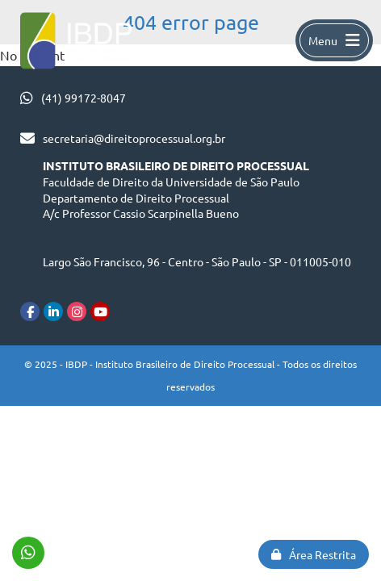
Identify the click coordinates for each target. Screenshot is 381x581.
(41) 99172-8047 (83, 97)
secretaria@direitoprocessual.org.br (134, 138)
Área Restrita (313, 554)
